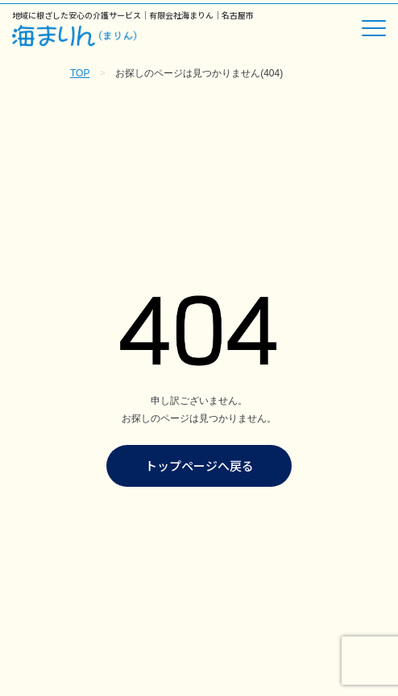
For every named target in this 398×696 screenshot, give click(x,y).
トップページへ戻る (199, 465)
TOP (79, 73)
